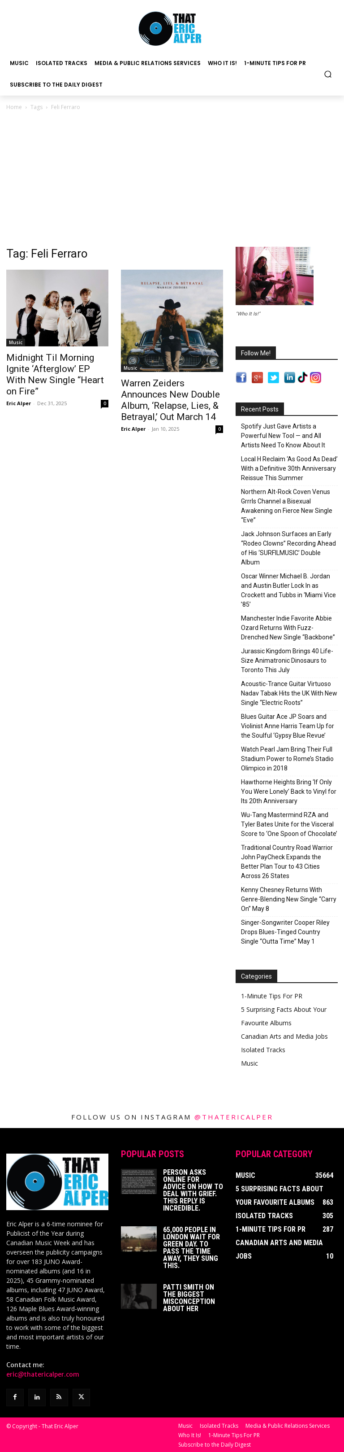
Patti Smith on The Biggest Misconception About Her (189, 1298)
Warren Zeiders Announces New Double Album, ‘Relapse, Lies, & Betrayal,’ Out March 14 (170, 400)
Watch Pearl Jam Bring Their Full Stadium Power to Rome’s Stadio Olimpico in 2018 (287, 759)
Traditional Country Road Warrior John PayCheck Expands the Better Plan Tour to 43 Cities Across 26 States (287, 861)
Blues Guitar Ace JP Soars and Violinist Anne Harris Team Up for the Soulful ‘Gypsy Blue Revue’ (287, 726)
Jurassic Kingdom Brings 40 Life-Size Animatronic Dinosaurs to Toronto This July (287, 660)
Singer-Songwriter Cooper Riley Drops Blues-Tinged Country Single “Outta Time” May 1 (285, 932)
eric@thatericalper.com (42, 1374)
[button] (328, 73)
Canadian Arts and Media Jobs (284, 1036)
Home (14, 107)
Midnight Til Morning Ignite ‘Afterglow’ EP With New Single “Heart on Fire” (55, 374)
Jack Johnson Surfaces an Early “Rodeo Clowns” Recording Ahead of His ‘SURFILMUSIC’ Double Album (288, 548)
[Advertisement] (172, 179)
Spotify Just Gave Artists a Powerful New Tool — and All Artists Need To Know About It (283, 436)
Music (15, 342)
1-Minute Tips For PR (271, 996)
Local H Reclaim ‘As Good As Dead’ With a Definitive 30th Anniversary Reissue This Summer (289, 468)
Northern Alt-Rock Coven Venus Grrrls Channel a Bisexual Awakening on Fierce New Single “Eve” (286, 506)
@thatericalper (233, 1116)
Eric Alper (18, 403)
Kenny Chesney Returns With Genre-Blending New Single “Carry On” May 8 (288, 899)
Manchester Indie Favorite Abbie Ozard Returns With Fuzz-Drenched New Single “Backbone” (288, 628)
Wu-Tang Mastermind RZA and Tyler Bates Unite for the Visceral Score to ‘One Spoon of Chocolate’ (289, 824)
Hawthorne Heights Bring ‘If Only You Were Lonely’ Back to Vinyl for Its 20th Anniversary (288, 791)
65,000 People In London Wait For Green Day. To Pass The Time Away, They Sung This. (191, 1247)
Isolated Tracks (263, 1049)
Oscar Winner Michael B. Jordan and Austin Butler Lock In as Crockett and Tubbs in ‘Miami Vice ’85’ (288, 590)
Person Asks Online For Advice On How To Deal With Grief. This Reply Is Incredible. (193, 1190)
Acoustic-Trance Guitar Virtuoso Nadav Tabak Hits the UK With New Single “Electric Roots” (289, 693)
